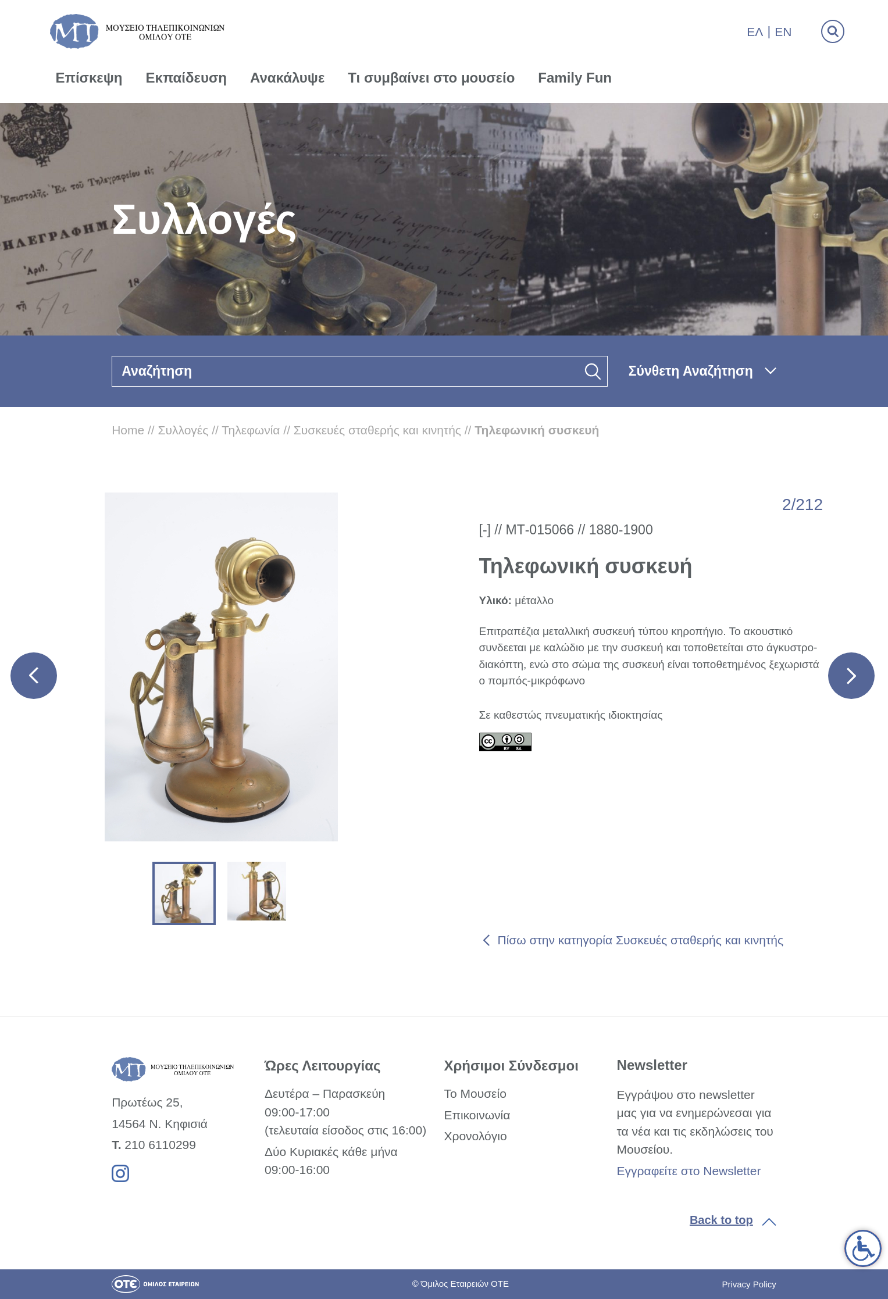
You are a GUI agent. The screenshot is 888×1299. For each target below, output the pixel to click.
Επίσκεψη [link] (89, 77)
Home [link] (128, 430)
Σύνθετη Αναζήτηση (691, 371)
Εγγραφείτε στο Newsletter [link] (689, 1170)
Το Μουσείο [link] (475, 1093)
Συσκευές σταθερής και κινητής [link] (377, 430)
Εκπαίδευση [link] (186, 77)
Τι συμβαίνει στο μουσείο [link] (431, 77)
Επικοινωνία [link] (477, 1115)
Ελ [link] (755, 32)
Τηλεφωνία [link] (251, 430)
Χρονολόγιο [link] (475, 1136)
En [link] (783, 31)
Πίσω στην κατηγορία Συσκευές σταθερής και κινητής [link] (641, 940)
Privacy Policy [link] (749, 1284)
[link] (863, 1248)
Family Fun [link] (575, 77)
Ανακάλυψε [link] (287, 77)
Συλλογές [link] (183, 430)
